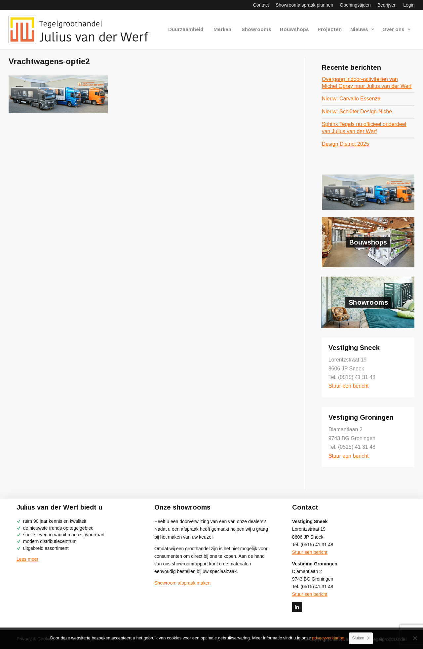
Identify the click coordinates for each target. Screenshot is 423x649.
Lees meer (27, 559)
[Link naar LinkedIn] (297, 607)
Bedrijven (387, 5)
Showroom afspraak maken (182, 583)
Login (408, 5)
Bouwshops (368, 242)
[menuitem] (261, 5)
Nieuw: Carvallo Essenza (351, 98)
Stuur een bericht (348, 386)
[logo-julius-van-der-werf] (81, 29)
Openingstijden (355, 5)
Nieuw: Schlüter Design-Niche (357, 111)
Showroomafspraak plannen (304, 5)
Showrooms (368, 302)
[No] (414, 638)
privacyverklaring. (328, 637)
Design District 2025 (345, 144)
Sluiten (358, 638)
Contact (261, 5)
